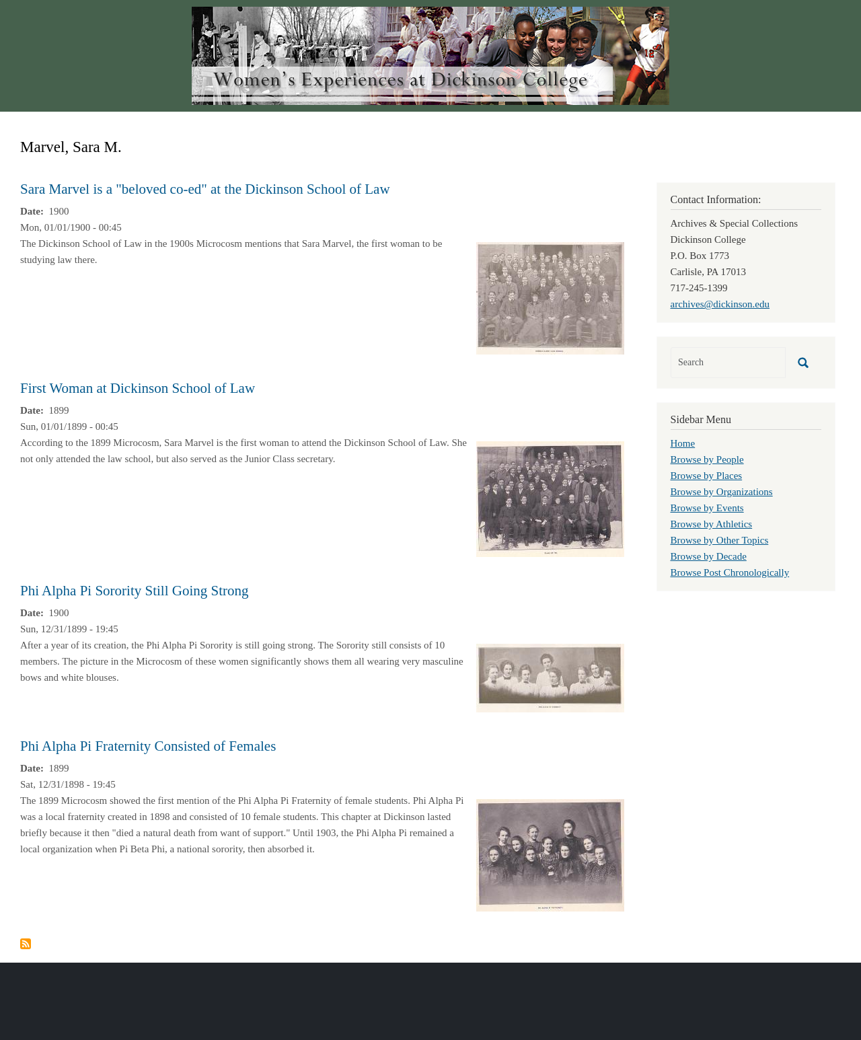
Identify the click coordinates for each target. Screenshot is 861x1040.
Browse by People (707, 459)
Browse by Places (707, 475)
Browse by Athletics (712, 524)
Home (683, 443)
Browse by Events (707, 508)
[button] (550, 297)
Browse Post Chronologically (730, 572)
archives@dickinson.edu (720, 304)
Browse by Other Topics (720, 540)
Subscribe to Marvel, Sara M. (25, 943)
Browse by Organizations (722, 491)
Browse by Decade (709, 556)
